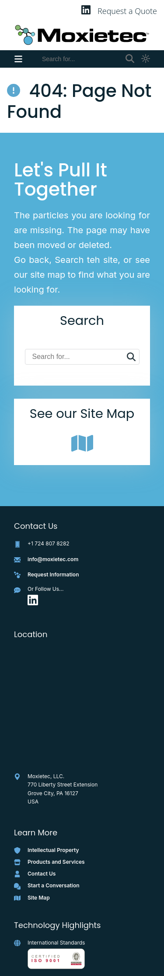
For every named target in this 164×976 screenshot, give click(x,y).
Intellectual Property (53, 850)
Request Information (53, 574)
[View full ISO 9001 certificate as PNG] (56, 958)
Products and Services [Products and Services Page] (56, 862)
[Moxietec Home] (82, 35)
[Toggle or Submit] (130, 59)
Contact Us (42, 873)
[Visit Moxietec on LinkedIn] (86, 11)
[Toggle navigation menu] (18, 59)
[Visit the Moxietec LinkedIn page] (33, 603)
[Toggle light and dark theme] (145, 59)
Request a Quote (127, 11)
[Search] (80, 59)
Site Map (39, 897)
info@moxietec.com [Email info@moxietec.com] (53, 559)
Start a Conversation (54, 885)
